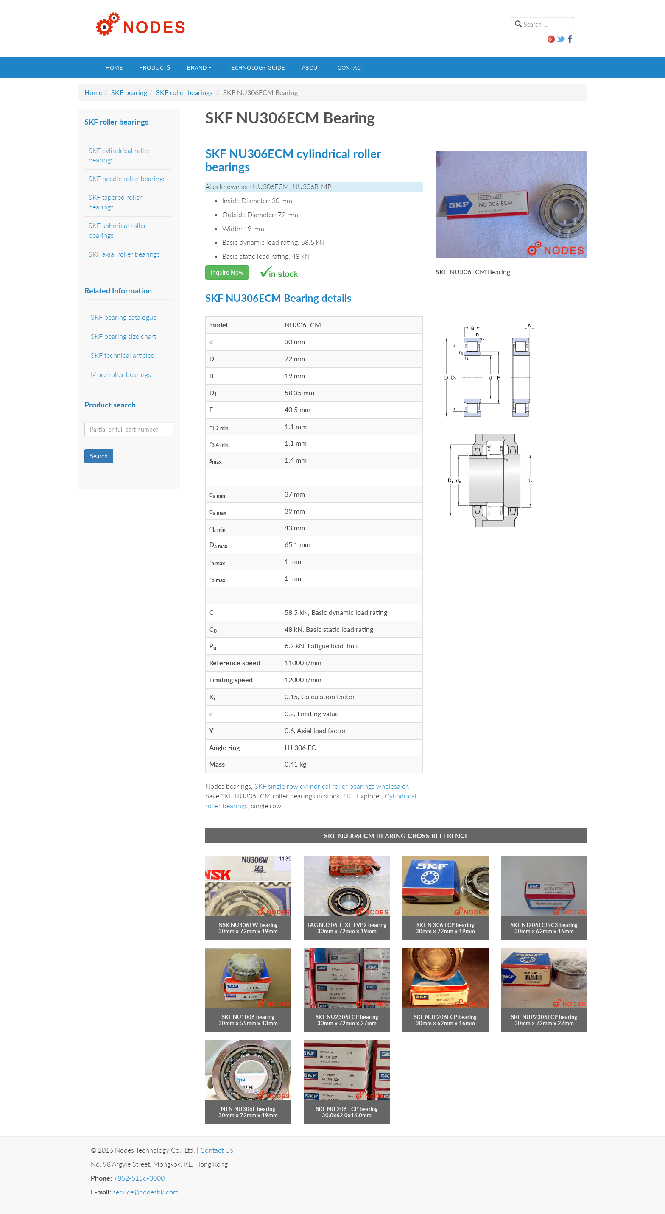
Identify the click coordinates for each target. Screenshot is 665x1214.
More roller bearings (121, 374)
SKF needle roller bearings (127, 178)
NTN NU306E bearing (248, 1108)
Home (114, 67)
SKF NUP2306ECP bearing (544, 1016)
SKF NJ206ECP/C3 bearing (544, 924)
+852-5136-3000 (139, 1178)
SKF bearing (129, 92)
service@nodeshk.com (146, 1192)
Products (155, 67)
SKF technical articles (122, 355)
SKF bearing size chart (123, 336)
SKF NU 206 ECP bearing (347, 1108)
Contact (351, 67)
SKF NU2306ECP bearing (347, 1016)
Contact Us (216, 1150)
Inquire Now (227, 272)
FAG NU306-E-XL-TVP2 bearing (346, 924)
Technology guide (257, 67)
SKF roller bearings (184, 92)
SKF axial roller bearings (124, 254)
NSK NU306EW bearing (248, 924)
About (311, 67)
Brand (199, 67)
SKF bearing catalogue (123, 317)
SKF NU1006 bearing (248, 1016)
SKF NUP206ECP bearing (445, 1016)
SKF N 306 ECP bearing (445, 924)
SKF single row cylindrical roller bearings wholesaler (331, 786)
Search (99, 456)
